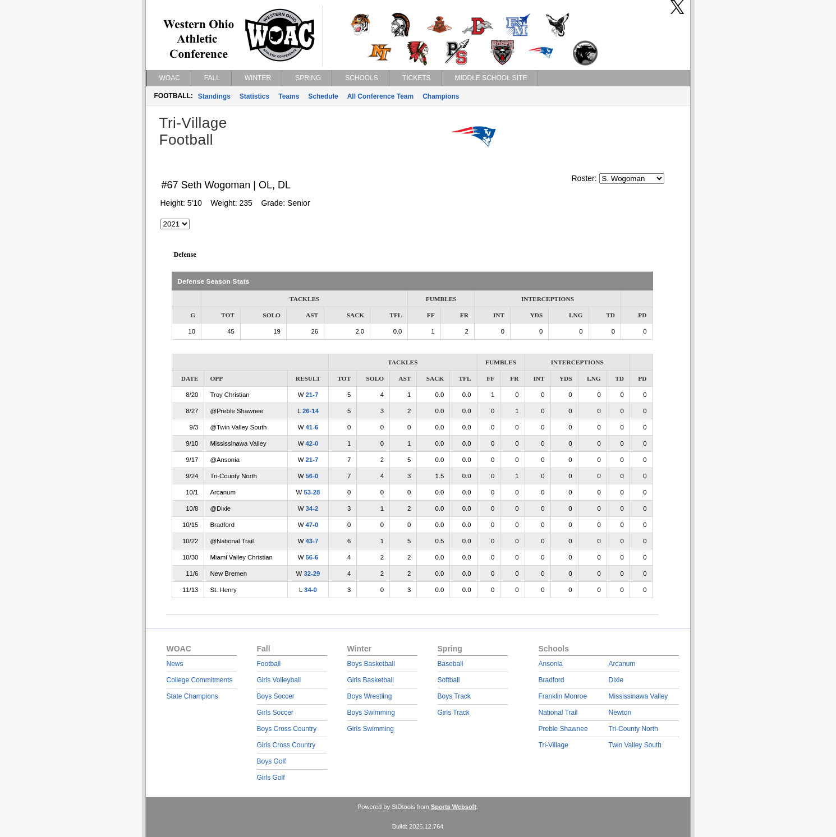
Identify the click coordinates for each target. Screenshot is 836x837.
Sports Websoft (453, 806)
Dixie (616, 680)
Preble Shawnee (563, 729)
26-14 (310, 411)
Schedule (323, 96)
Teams (288, 96)
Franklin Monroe (563, 696)
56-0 (312, 476)
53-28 (312, 492)
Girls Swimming (370, 729)
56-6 (312, 557)
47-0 (312, 524)
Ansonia (551, 664)
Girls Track (454, 712)
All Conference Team (380, 96)
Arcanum (622, 664)
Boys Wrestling (369, 696)
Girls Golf (271, 777)
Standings (214, 96)
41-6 (312, 427)
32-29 (312, 573)
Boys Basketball (371, 664)
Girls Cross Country (286, 745)
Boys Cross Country (287, 729)
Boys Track (454, 696)
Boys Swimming (371, 712)
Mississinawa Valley (638, 696)
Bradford (551, 680)
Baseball (450, 664)
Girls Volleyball (279, 680)
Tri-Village (553, 745)
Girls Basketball (370, 680)
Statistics (254, 96)
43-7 (312, 541)
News (175, 664)
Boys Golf (271, 761)
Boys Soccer (276, 696)
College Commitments (200, 680)
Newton (620, 712)
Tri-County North (633, 729)
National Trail (558, 712)
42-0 (312, 443)
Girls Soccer (275, 712)
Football (269, 664)
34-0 (310, 589)
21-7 (312, 394)
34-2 (312, 508)
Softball (449, 680)
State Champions (192, 696)
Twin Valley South (635, 745)
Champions (440, 96)
